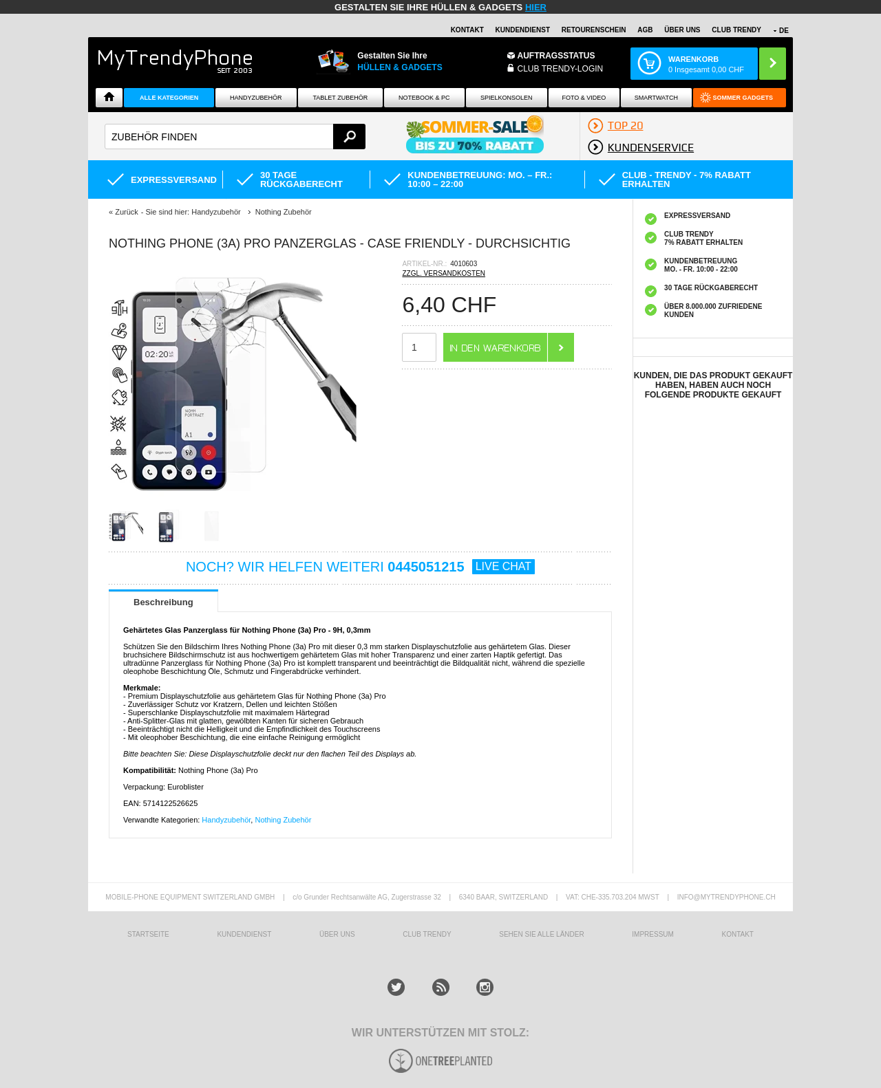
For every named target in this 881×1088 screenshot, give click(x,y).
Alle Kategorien (169, 97)
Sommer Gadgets (743, 97)
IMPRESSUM (653, 934)
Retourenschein (594, 30)
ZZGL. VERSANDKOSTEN (443, 273)
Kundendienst (523, 30)
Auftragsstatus (556, 56)
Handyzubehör (256, 97)
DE (784, 30)
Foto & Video (584, 97)
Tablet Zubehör (340, 97)
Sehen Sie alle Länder (541, 934)
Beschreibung (163, 602)
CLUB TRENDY (736, 30)
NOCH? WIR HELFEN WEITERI (360, 566)
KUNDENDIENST (244, 934)
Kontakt (467, 30)
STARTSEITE (148, 934)
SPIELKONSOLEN (506, 97)
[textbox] (235, 136)
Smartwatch (656, 97)
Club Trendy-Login (561, 69)
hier (535, 7)
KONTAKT (737, 934)
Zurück (126, 212)
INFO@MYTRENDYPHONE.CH (726, 897)
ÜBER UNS (682, 30)
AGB (644, 30)
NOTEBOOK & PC (424, 97)
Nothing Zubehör (283, 820)
